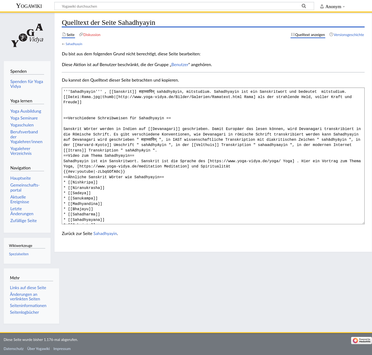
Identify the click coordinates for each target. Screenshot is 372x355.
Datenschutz (14, 348)
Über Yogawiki (38, 348)
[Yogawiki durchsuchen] (184, 6)
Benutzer (180, 64)
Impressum (62, 348)
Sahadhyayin (74, 44)
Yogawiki (29, 5)
